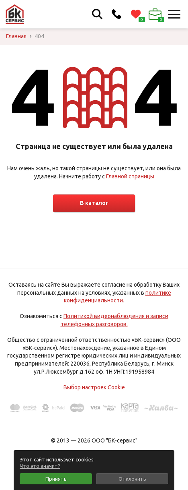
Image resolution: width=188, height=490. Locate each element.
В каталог (94, 203)
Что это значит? (40, 466)
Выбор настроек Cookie (94, 387)
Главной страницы (130, 176)
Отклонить (132, 479)
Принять (56, 479)
